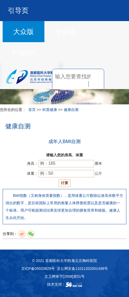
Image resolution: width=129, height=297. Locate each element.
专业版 (65, 32)
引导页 (18, 10)
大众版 (23, 32)
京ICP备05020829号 (38, 268)
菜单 (113, 76)
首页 (32, 110)
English (23, 53)
